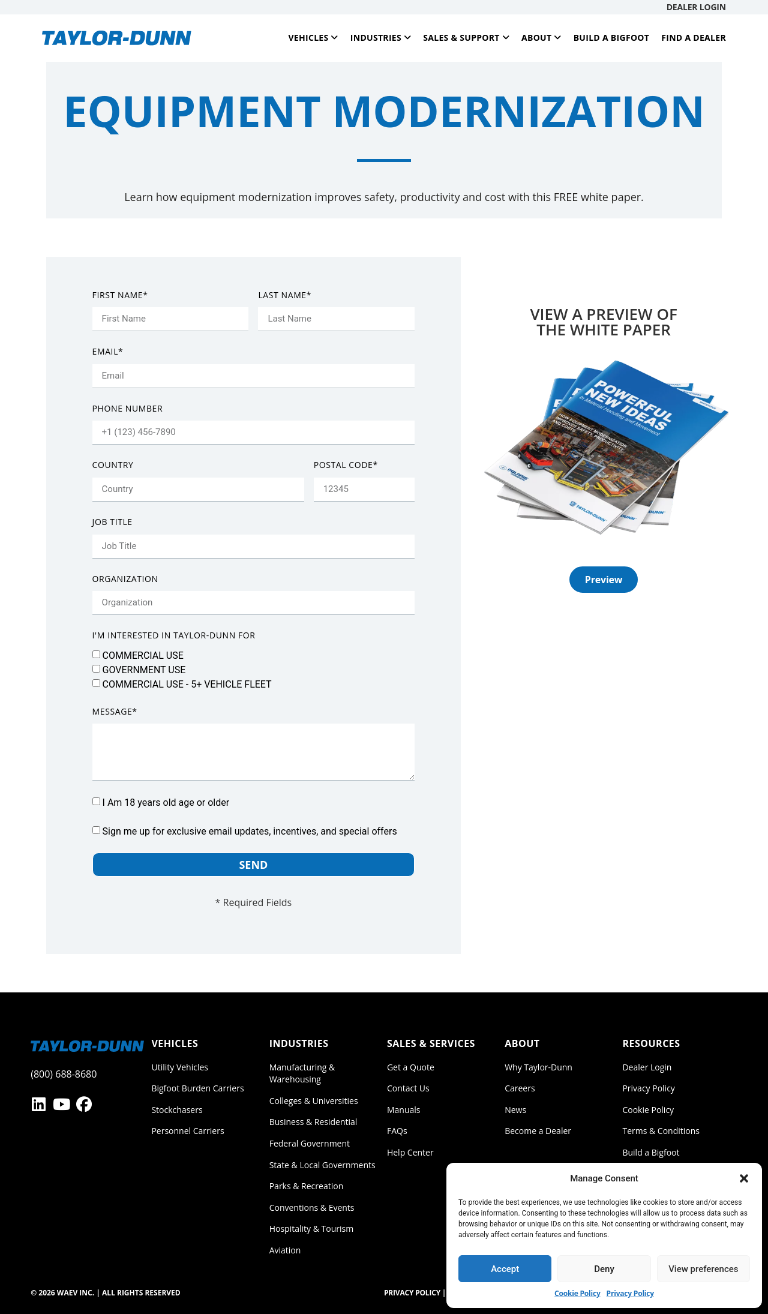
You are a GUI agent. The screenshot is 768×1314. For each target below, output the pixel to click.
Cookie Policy (577, 1293)
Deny (604, 1269)
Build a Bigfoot (612, 37)
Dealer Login (696, 7)
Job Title (112, 521)
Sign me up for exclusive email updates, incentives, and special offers (250, 831)
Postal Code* (346, 464)
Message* (114, 711)
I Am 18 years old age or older (166, 802)
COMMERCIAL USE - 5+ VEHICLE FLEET (187, 683)
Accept (505, 1269)
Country (113, 464)
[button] (744, 1178)
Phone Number (127, 408)
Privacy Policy (630, 1293)
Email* (108, 351)
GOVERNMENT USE (144, 669)
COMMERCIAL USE (143, 655)
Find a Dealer (693, 37)
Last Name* (284, 295)
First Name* (120, 295)
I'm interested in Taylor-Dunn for (174, 635)
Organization (125, 578)
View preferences (703, 1269)
